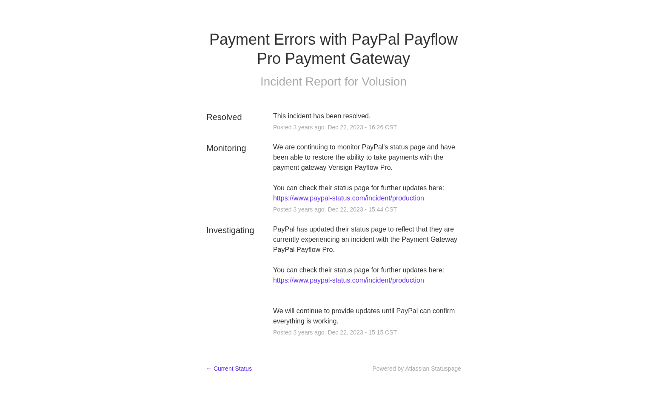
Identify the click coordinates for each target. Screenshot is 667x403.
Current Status (229, 368)
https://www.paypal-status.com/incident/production (348, 198)
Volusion (384, 81)
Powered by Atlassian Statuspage (416, 368)
